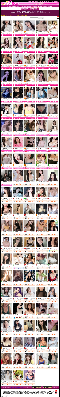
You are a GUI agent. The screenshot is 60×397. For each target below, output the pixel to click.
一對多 (45, 131)
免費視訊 (10, 31)
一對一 (10, 115)
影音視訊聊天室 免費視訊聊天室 (17, 387)
